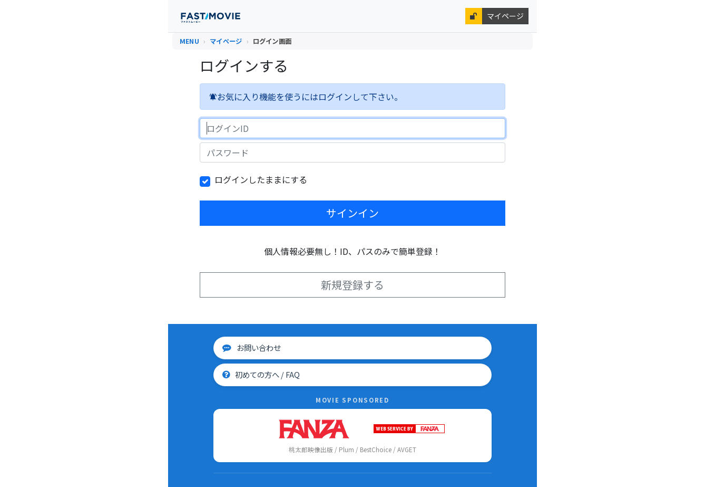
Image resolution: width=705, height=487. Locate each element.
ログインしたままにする (260, 179)
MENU (189, 41)
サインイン (352, 213)
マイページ (505, 16)
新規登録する (352, 284)
